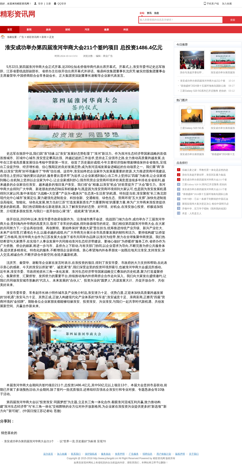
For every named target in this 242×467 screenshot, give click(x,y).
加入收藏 (227, 3)
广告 (21, 37)
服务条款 (106, 454)
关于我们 (194, 454)
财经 (67, 29)
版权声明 (180, 454)
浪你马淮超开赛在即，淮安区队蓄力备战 (204, 174)
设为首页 (48, 454)
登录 (40, 3)
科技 (125, 29)
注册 (48, 3)
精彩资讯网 (33, 37)
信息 (156, 13)
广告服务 (134, 454)
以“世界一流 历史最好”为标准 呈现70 (83, 441)
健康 (106, 29)
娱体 (48, 29)
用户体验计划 (163, 454)
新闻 (29, 29)
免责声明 (120, 454)
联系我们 (76, 454)
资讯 (149, 13)
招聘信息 (147, 454)
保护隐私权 (91, 454)
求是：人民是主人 (191, 213)
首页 (9, 29)
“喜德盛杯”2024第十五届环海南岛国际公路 (203, 85)
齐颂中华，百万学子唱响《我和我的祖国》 (205, 208)
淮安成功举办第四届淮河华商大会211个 (29, 441)
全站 (142, 13)
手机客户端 (213, 3)
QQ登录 (61, 3)
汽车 (87, 29)
